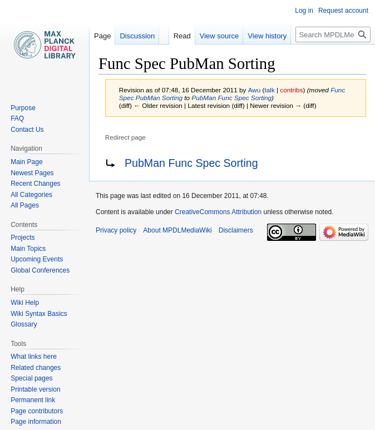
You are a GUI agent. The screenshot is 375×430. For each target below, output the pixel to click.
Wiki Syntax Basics (39, 314)
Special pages (31, 378)
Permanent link (33, 400)
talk (269, 89)
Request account (343, 10)
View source (219, 36)
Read (182, 36)
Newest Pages (32, 173)
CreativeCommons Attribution (218, 212)
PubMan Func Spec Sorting (231, 97)
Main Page (26, 162)
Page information (36, 422)
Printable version (35, 389)
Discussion (137, 36)
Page (102, 36)
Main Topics (28, 249)
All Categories (31, 195)
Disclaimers (236, 230)
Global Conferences (40, 270)
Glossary (24, 324)
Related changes (36, 368)
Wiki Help (25, 303)
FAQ (17, 118)
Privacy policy (116, 230)
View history (267, 36)
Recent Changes (35, 183)
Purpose (23, 108)
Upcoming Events (37, 259)
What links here (34, 356)
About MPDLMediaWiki (177, 230)
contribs (291, 89)
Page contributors (37, 411)
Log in (304, 10)
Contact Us (27, 130)
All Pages (25, 205)
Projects (22, 237)
